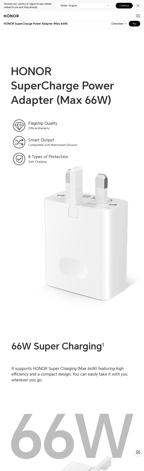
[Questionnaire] (138, 452)
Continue (124, 5)
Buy (134, 23)
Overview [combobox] (117, 23)
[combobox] (36, 24)
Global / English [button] (68, 5)
